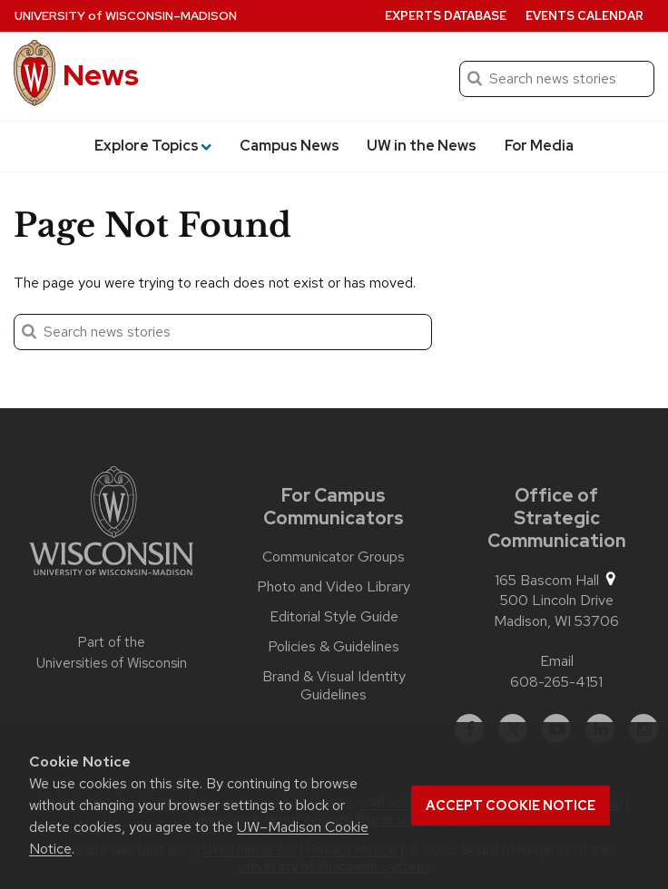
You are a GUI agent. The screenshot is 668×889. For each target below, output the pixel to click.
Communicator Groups (333, 557)
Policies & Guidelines (333, 647)
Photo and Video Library (333, 587)
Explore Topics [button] (152, 145)
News (101, 74)
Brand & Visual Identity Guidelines (334, 686)
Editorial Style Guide (334, 617)
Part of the (111, 652)
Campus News (289, 145)
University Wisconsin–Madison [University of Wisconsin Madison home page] (126, 16)
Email (557, 660)
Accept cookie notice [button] (510, 805)
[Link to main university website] (111, 523)
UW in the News (421, 145)
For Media (539, 145)
